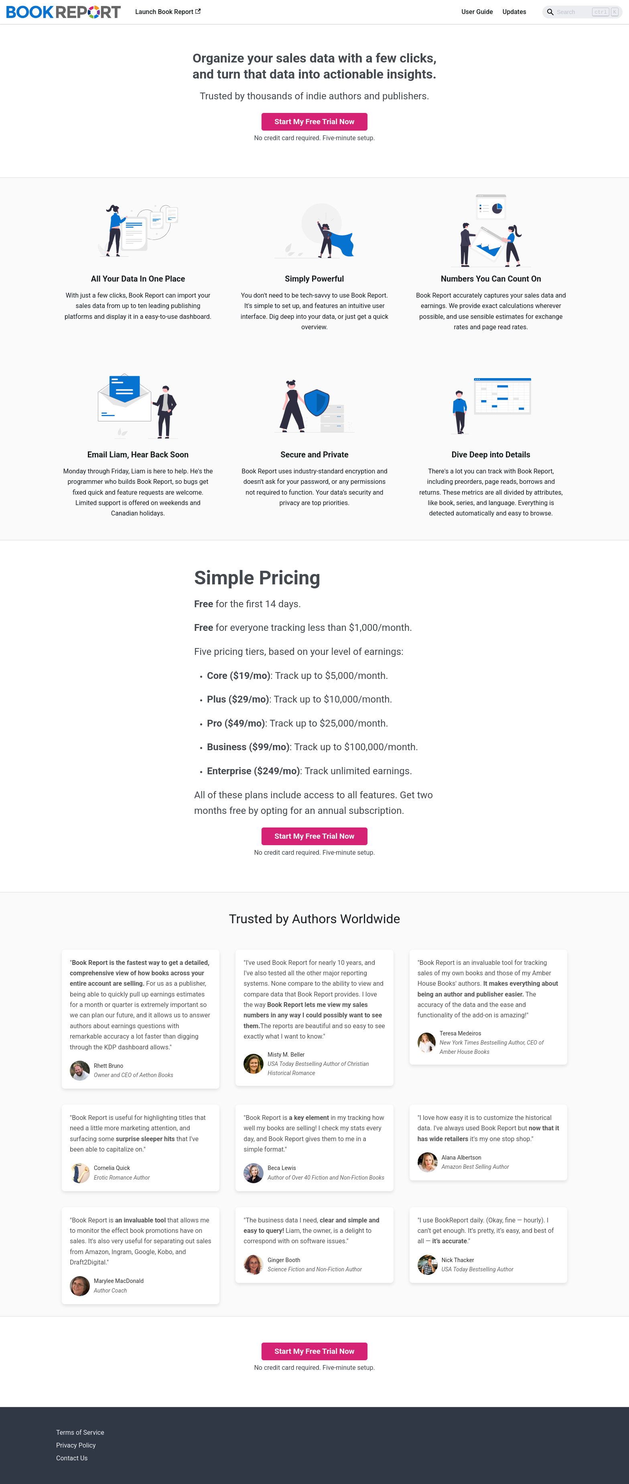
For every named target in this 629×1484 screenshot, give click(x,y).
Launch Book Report (168, 12)
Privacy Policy (76, 1445)
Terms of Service (80, 1432)
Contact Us (72, 1458)
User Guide (477, 12)
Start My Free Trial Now (314, 121)
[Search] (582, 12)
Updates (514, 12)
